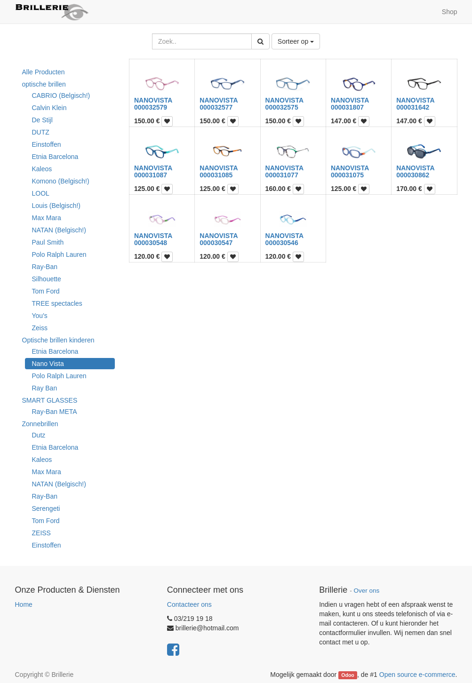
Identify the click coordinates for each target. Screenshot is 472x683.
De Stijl (42, 120)
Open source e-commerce (417, 674)
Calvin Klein (49, 107)
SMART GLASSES (50, 400)
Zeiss (40, 328)
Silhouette (46, 279)
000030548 (150, 242)
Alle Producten (43, 72)
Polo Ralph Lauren (59, 254)
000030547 (216, 242)
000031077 (281, 175)
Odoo (347, 675)
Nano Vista (48, 363)
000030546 (281, 242)
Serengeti (46, 508)
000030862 (412, 175)
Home (23, 604)
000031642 (412, 107)
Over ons (366, 590)
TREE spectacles (57, 303)
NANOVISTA (153, 100)
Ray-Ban (44, 266)
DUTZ (40, 132)
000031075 (347, 175)
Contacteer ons (189, 604)
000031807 (347, 107)
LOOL (40, 193)
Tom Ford (46, 291)
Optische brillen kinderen (58, 340)
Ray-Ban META (54, 411)
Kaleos (42, 169)
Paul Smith (48, 242)
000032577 (216, 107)
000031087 (150, 175)
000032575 (281, 107)
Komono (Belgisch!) (60, 181)
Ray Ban (44, 388)
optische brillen (44, 84)
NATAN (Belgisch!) (59, 230)
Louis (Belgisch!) (56, 205)
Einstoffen (46, 144)
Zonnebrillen (40, 424)
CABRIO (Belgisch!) (61, 95)
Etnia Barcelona (55, 156)
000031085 (216, 175)
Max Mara (46, 218)
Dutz (39, 435)
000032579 (150, 107)
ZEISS (41, 533)
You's (40, 315)
